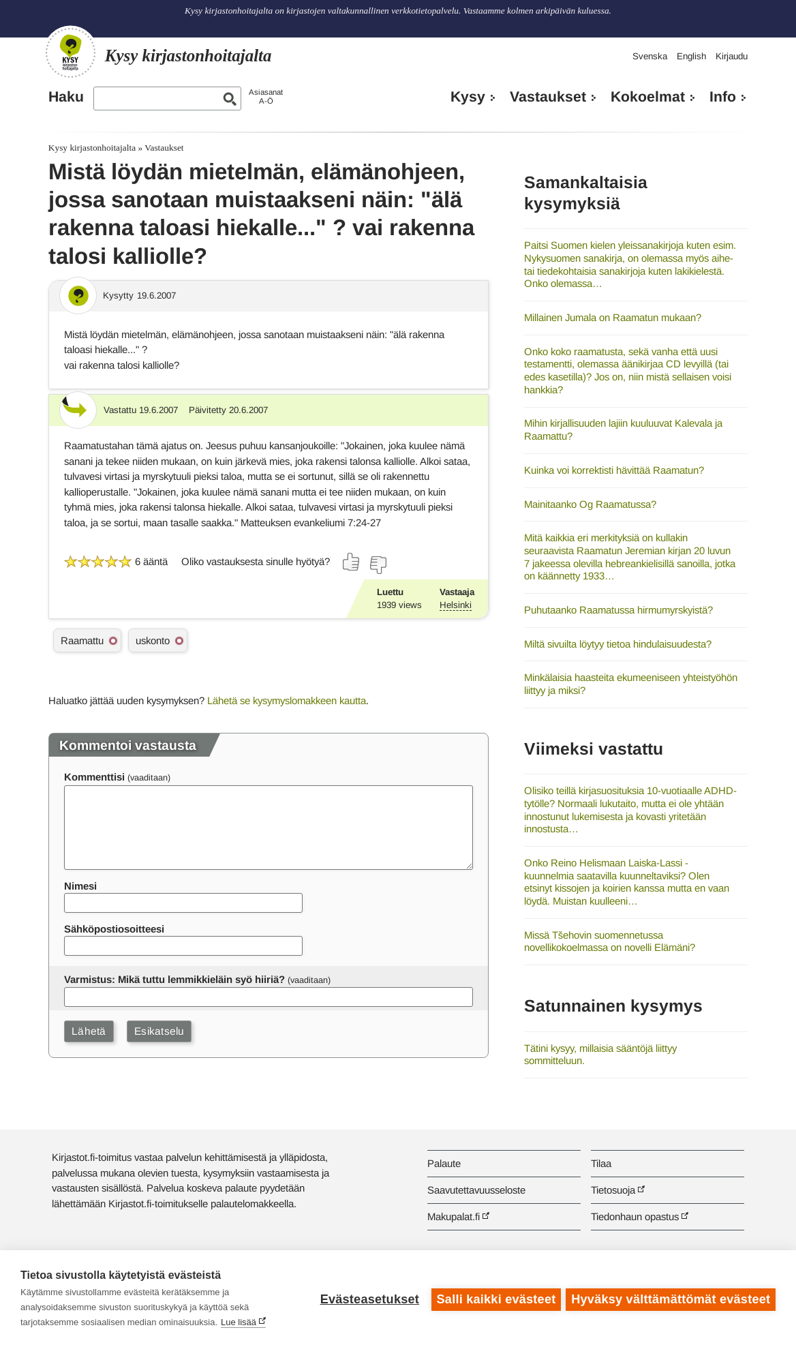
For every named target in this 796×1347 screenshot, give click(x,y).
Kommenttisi (94, 777)
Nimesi (80, 886)
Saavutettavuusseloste (476, 1190)
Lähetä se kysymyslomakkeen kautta (286, 700)
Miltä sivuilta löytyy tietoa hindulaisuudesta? (617, 644)
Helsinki (456, 605)
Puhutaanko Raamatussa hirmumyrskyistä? (618, 610)
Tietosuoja (613, 1190)
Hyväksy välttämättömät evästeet (670, 1298)
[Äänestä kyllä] (352, 562)
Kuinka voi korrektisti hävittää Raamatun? (614, 470)
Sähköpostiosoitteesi (114, 929)
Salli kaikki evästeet (494, 1298)
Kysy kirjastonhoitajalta (92, 147)
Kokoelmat (648, 97)
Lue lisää (238, 1322)
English (691, 56)
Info (722, 97)
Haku (66, 97)
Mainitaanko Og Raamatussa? (590, 504)
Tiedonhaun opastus (635, 1216)
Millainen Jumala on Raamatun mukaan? (612, 317)
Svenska (649, 56)
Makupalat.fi (453, 1216)
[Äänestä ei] (377, 565)
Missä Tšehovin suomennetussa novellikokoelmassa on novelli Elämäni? (609, 941)
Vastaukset (548, 97)
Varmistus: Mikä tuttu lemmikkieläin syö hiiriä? (174, 979)
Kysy (467, 97)
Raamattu (82, 640)
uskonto (153, 640)
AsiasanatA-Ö (266, 96)
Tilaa (601, 1163)
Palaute (444, 1163)
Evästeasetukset (367, 1298)
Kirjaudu (732, 56)
